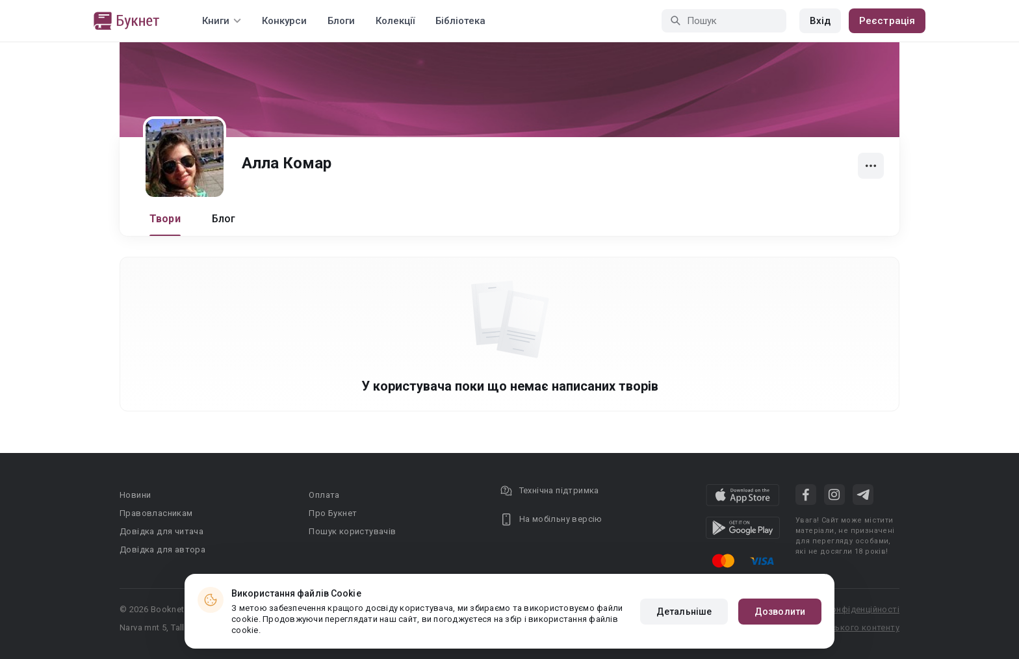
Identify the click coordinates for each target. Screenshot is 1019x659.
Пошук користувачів (352, 531)
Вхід (820, 21)
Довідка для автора (162, 549)
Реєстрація (887, 21)
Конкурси (284, 21)
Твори (165, 219)
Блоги (341, 21)
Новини (135, 495)
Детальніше (684, 611)
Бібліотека (460, 21)
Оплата (324, 495)
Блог (224, 219)
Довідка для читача (161, 531)
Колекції (395, 21)
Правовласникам (156, 513)
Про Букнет (333, 513)
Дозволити (780, 611)
